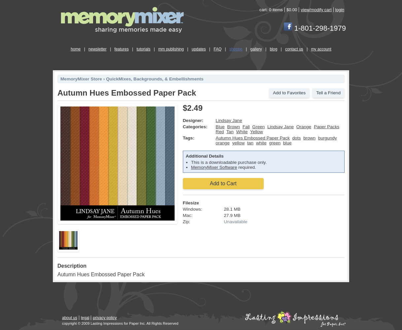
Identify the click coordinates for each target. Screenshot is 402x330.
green (275, 142)
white (261, 142)
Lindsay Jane (229, 120)
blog (273, 49)
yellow (238, 142)
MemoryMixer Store (81, 78)
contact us (294, 49)
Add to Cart (223, 183)
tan (250, 142)
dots (296, 137)
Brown (233, 126)
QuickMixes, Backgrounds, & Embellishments (154, 78)
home (76, 49)
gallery (256, 49)
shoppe (235, 49)
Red (220, 131)
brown (309, 137)
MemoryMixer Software (214, 167)
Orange (303, 126)
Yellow (256, 131)
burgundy (327, 137)
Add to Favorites (289, 92)
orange (222, 142)
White (242, 131)
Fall (246, 126)
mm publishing (171, 49)
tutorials (144, 49)
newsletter (97, 49)
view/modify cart (316, 9)
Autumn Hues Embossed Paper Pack (252, 137)
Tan (230, 131)
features (122, 49)
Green (258, 126)
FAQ (217, 49)
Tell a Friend (328, 92)
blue (287, 142)
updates (199, 49)
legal (85, 317)
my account (321, 49)
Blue (220, 126)
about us (69, 317)
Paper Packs (326, 126)
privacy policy (105, 317)
